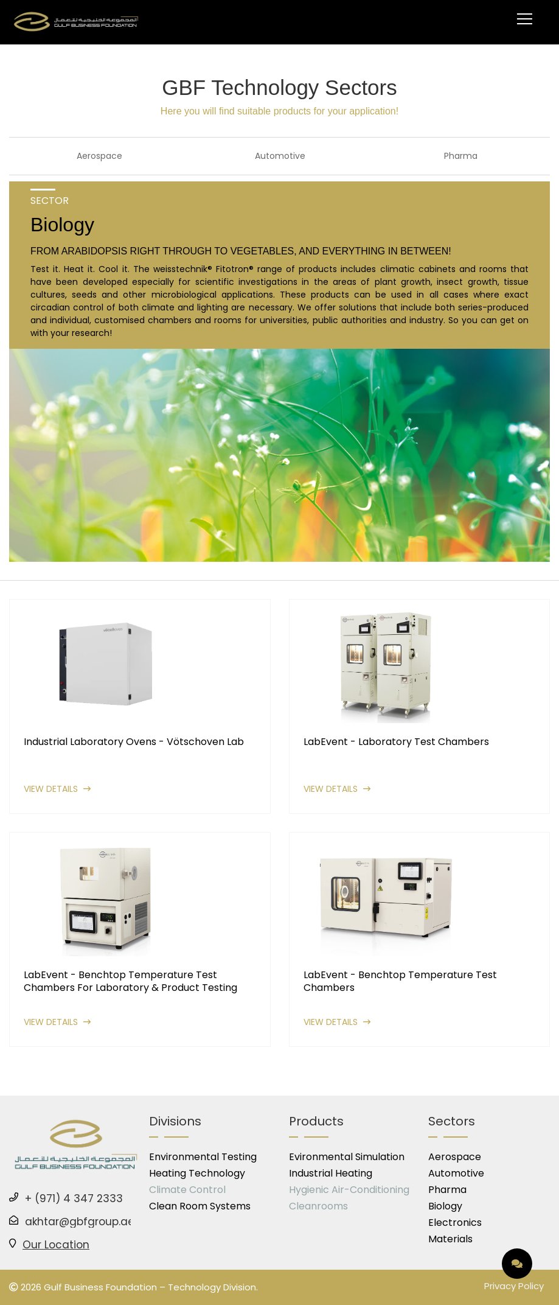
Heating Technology (197, 1173)
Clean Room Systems (200, 1206)
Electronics (455, 1223)
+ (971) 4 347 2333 (74, 1198)
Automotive (456, 1173)
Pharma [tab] (460, 156)
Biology (445, 1206)
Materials (450, 1239)
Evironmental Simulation (346, 1157)
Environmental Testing (203, 1157)
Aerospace (454, 1157)
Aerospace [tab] (99, 156)
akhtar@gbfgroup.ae (79, 1221)
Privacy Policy (514, 1285)
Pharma (447, 1190)
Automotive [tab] (280, 156)
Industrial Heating (330, 1173)
